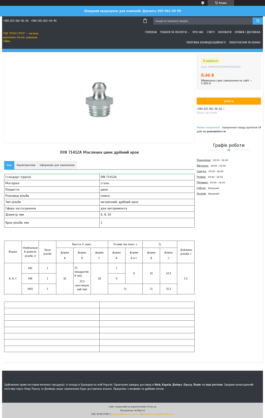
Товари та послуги (173, 32)
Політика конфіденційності (206, 42)
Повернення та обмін (244, 42)
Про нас (198, 32)
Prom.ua (151, 406)
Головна (151, 32)
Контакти (224, 32)
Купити (229, 101)
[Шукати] (258, 21)
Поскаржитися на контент (126, 414)
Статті (211, 32)
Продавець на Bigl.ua (132, 410)
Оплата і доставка (247, 32)
